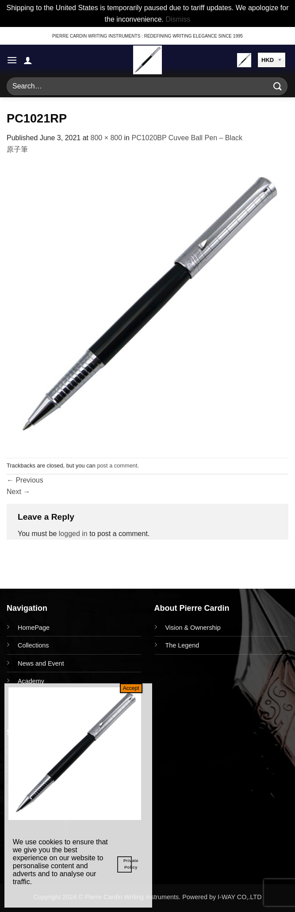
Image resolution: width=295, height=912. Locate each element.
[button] (12, 60)
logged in (73, 533)
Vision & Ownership (193, 627)
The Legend (182, 645)
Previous (25, 480)
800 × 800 (106, 138)
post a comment (117, 465)
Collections (33, 645)
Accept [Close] (131, 688)
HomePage (34, 627)
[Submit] (278, 86)
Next (18, 491)
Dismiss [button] (177, 19)
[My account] (27, 60)
